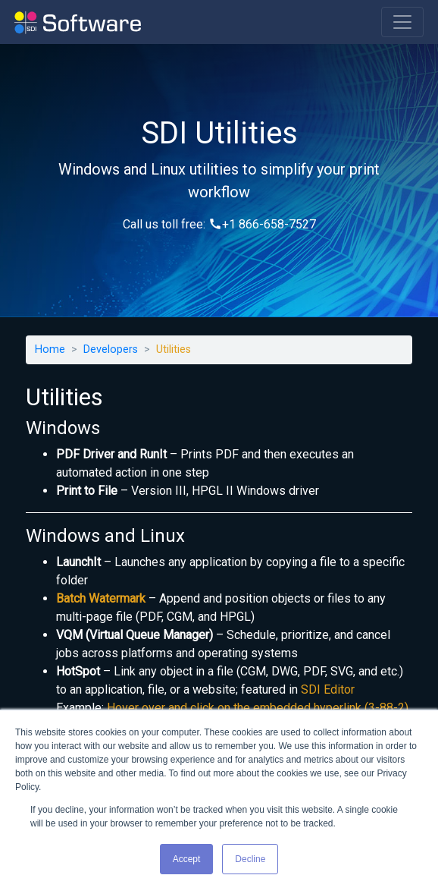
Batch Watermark (100, 598)
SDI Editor (328, 689)
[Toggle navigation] (402, 22)
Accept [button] (187, 859)
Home (50, 349)
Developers (110, 349)
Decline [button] (250, 859)
